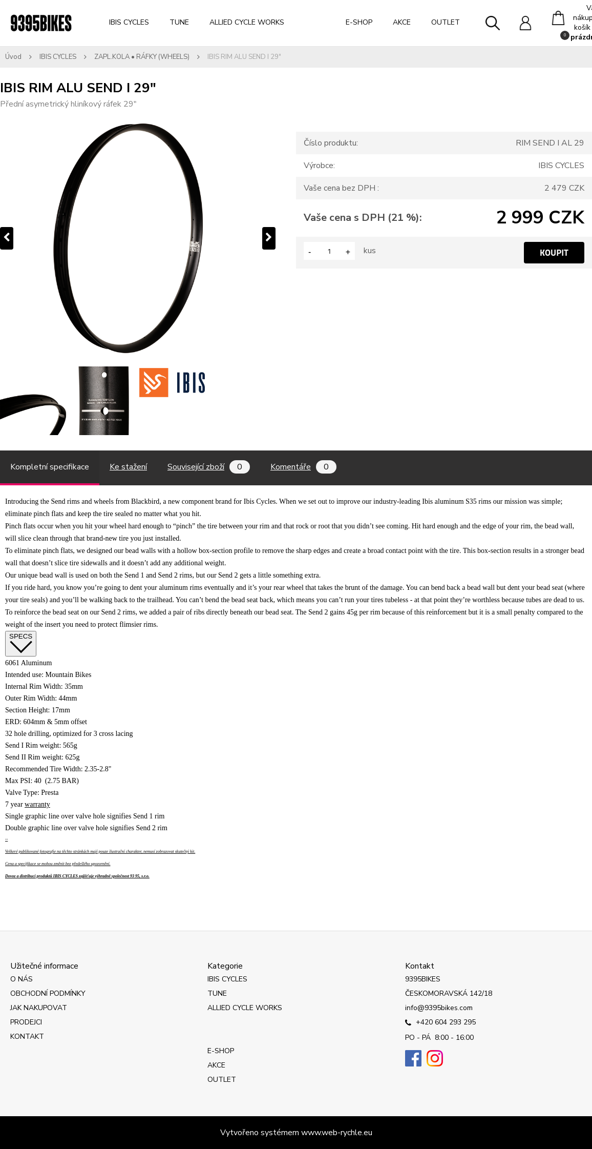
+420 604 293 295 (440, 1023)
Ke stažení (128, 467)
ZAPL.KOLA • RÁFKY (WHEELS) (141, 56)
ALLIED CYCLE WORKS (246, 22)
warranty (37, 804)
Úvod (13, 56)
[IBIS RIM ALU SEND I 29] (34, 400)
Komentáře (303, 467)
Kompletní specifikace (49, 467)
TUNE (179, 22)
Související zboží (208, 467)
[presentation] (6, 238)
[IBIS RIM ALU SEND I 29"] (138, 238)
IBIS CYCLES (129, 22)
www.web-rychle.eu (336, 1132)
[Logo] (41, 23)
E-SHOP (359, 22)
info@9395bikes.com (439, 1008)
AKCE (402, 22)
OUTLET (445, 22)
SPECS (20, 643)
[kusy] (329, 251)
